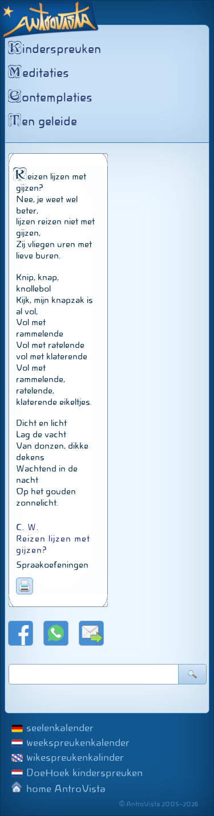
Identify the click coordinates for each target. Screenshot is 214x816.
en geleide (44, 121)
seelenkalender (60, 727)
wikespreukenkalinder (75, 757)
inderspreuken (56, 49)
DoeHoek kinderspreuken (84, 772)
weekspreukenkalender (78, 742)
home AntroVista (66, 788)
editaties (40, 73)
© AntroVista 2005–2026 (158, 804)
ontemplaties (51, 97)
